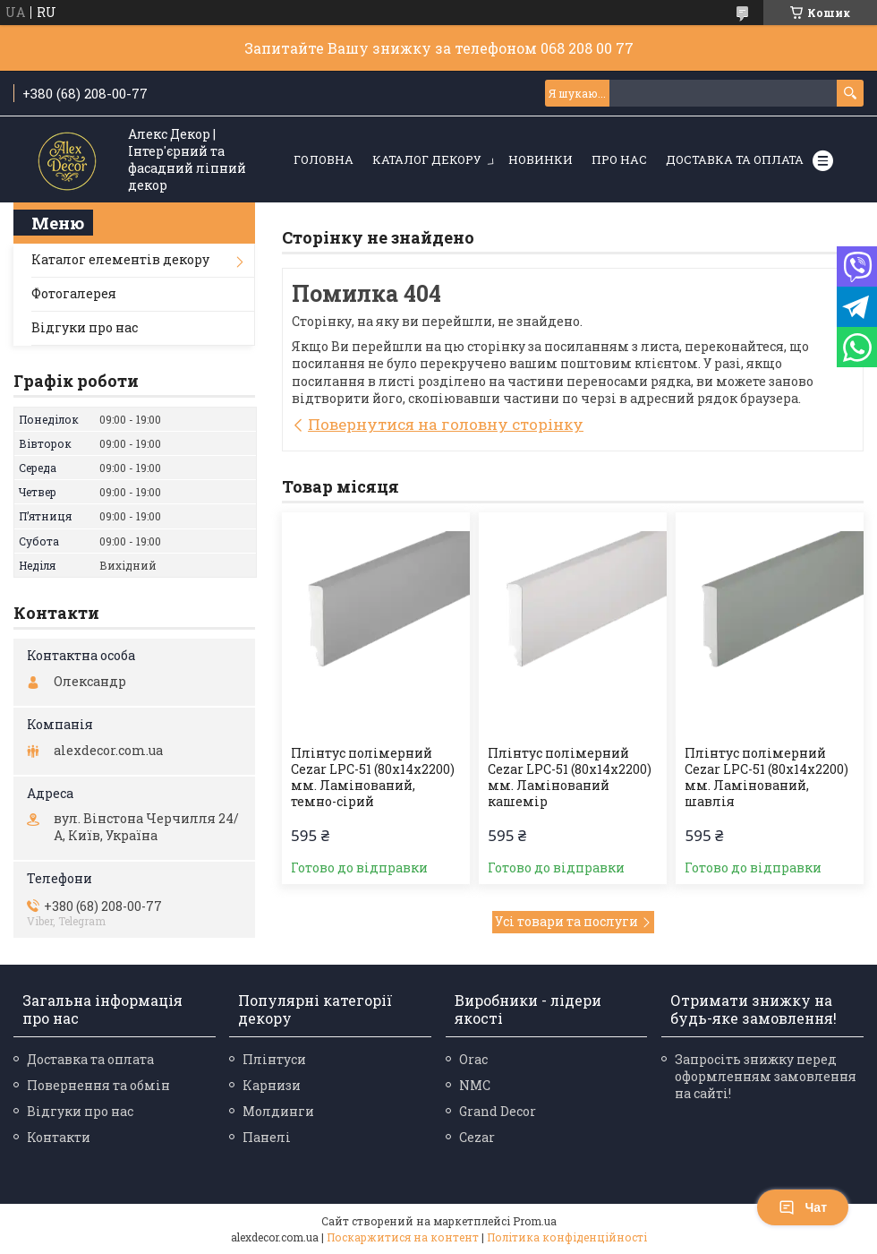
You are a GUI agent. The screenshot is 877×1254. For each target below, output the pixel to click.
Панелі (267, 1137)
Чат (803, 1207)
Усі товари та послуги (566, 921)
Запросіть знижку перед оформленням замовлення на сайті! (765, 1076)
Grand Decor (497, 1111)
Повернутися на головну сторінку (445, 424)
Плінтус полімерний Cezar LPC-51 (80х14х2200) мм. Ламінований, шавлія (766, 777)
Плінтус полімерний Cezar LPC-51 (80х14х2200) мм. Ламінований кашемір (569, 777)
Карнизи (272, 1085)
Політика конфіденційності (567, 1237)
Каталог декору (426, 159)
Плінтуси (274, 1059)
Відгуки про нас (84, 327)
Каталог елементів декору (120, 259)
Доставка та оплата (735, 159)
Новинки (540, 159)
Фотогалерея (73, 293)
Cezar (477, 1137)
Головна (323, 159)
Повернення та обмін (98, 1085)
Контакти (58, 1137)
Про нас (619, 159)
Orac (473, 1059)
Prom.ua (535, 1221)
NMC (474, 1085)
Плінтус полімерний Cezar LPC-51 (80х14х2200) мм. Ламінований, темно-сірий (373, 777)
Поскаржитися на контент (403, 1237)
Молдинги (278, 1111)
